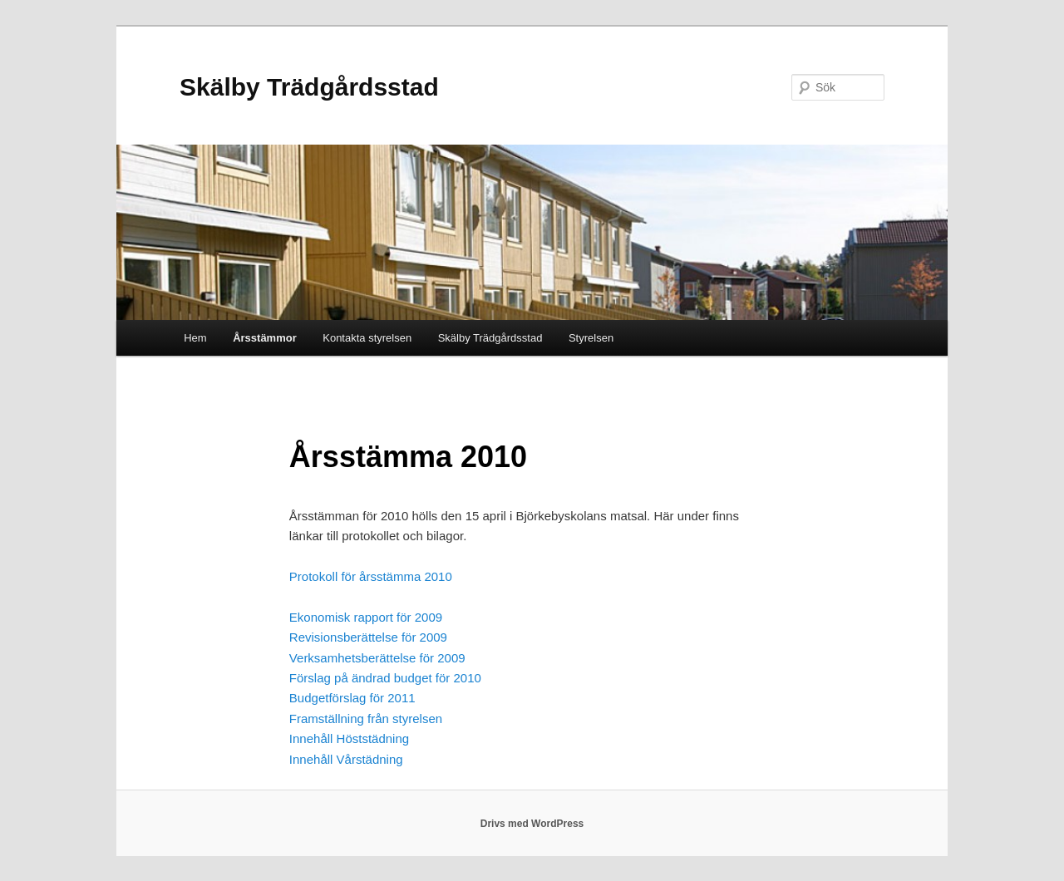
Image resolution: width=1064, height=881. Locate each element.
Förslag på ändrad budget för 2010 (385, 678)
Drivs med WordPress (532, 823)
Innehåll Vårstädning (346, 759)
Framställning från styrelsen (365, 718)
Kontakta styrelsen (367, 338)
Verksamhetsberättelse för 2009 (377, 658)
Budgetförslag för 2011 (352, 698)
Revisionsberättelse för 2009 (368, 637)
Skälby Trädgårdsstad (309, 87)
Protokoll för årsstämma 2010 (370, 576)
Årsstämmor (265, 338)
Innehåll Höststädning (349, 738)
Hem (195, 338)
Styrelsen (591, 338)
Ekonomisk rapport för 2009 (365, 617)
